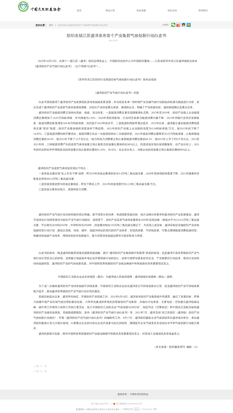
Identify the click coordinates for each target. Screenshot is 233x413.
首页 (51, 25)
